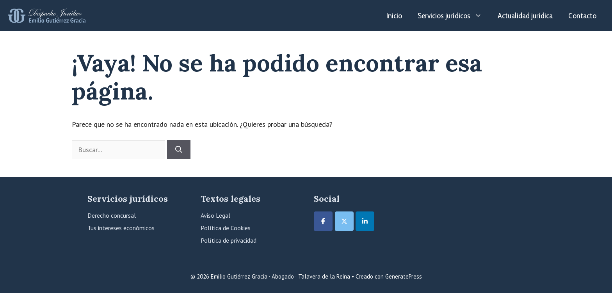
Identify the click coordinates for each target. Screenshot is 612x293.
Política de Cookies (226, 228)
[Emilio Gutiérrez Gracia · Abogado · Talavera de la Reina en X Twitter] (344, 221)
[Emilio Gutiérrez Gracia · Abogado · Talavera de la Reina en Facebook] (323, 221)
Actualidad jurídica (525, 15)
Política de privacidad (228, 240)
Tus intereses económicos (121, 228)
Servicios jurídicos (454, 15)
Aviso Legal (215, 215)
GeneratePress (403, 276)
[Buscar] (178, 149)
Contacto (582, 15)
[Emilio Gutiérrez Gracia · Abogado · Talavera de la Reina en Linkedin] (365, 221)
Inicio (394, 15)
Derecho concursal (111, 215)
